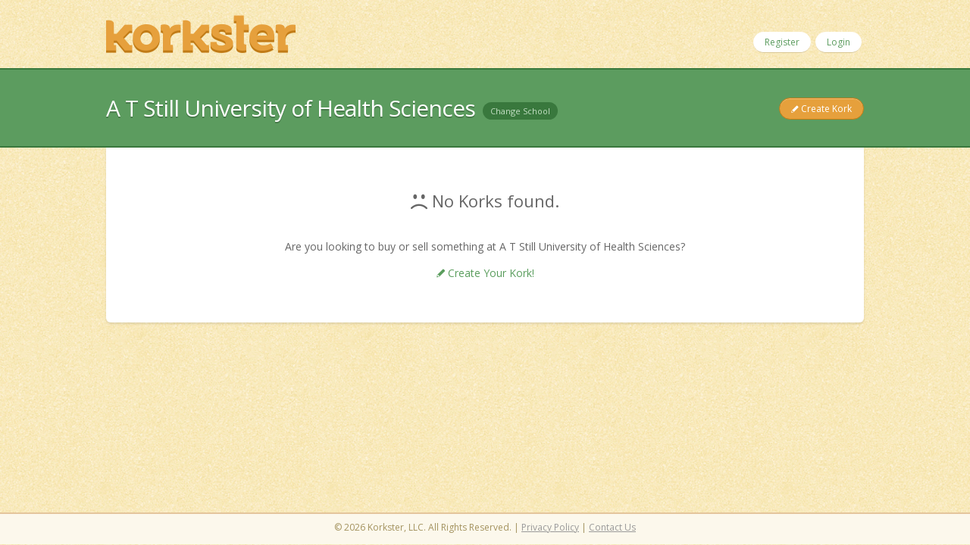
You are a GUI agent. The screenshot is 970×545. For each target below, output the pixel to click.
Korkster (201, 34)
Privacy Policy (550, 527)
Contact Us (612, 527)
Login (838, 42)
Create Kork (825, 108)
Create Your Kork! (489, 273)
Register (782, 42)
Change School (520, 111)
